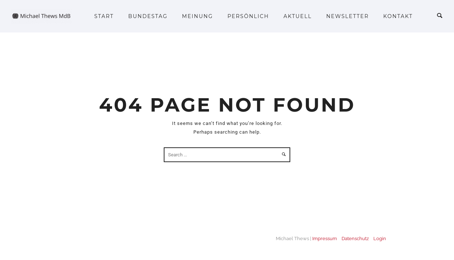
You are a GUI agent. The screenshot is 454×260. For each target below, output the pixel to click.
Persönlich (248, 16)
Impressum (324, 238)
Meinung (197, 16)
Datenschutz (355, 238)
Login (379, 238)
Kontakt (398, 16)
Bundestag (148, 16)
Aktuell (297, 16)
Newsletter (347, 16)
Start (104, 16)
